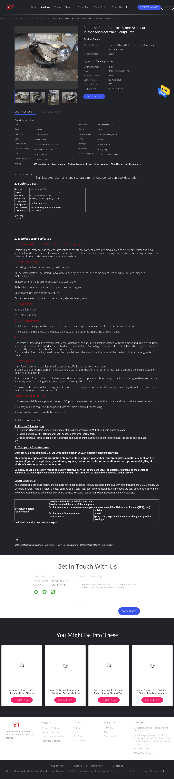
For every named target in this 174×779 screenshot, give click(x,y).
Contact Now (94, 96)
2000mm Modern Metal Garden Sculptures (97, 545)
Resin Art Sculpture (50, 732)
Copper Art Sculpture (51, 728)
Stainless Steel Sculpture (52, 736)
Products (45, 7)
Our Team (78, 736)
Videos (58, 7)
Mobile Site (118, 766)
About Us (69, 7)
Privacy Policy (97, 766)
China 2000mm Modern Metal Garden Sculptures (28, 771)
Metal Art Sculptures (50, 740)
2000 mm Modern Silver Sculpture (29, 545)
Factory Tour (83, 7)
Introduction (79, 740)
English (167, 7)
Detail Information (23, 111)
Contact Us (117, 7)
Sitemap (78, 766)
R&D (106, 732)
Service (76, 732)
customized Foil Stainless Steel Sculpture (61, 545)
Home (34, 7)
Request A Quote (149, 7)
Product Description (49, 111)
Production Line (111, 736)
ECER (165, 771)
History (76, 728)
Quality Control (100, 7)
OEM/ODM (108, 728)
